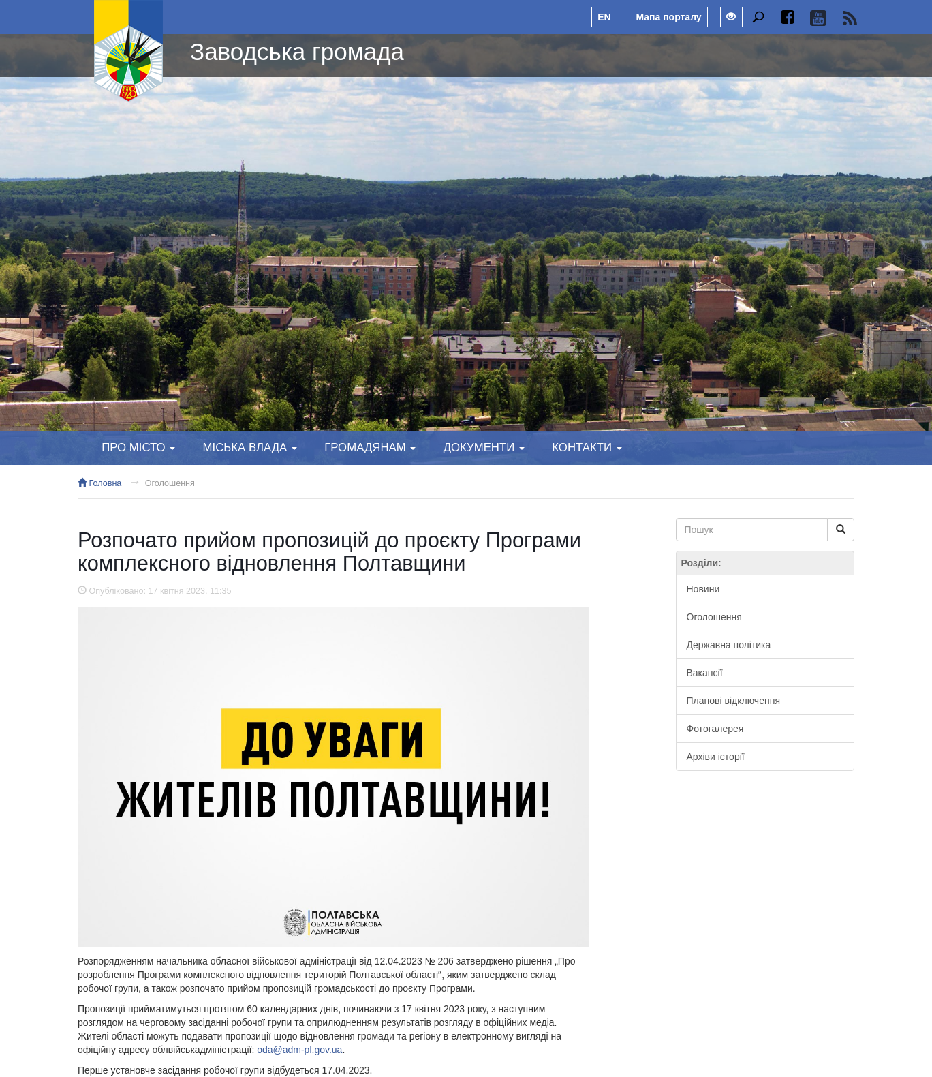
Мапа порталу (668, 17)
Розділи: (701, 563)
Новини (703, 588)
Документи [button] (484, 447)
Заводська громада (297, 51)
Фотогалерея (715, 728)
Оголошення (170, 483)
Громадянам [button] (370, 447)
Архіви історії (716, 756)
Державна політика (729, 644)
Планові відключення (733, 700)
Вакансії (705, 672)
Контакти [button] (586, 447)
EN (603, 17)
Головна (99, 483)
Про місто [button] (138, 447)
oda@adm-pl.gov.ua (299, 1049)
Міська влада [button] (249, 447)
